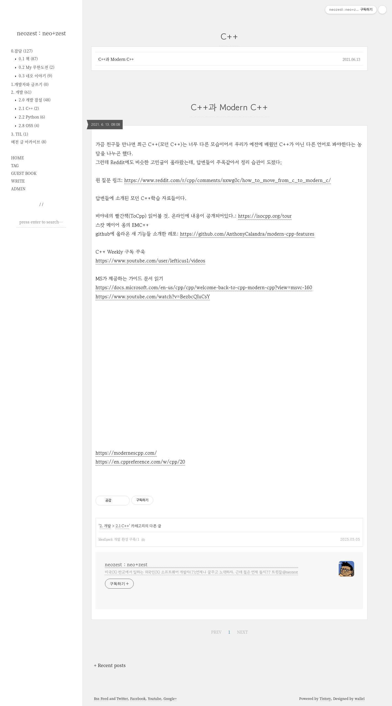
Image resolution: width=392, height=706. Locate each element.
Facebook (138, 698)
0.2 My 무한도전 (36, 67)
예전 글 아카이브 (28, 141)
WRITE (18, 181)
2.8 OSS (28, 125)
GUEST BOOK (23, 173)
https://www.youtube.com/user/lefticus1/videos (150, 260)
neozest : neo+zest (41, 33)
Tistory (325, 698)
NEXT (242, 632)
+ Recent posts (110, 665)
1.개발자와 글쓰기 (30, 84)
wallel (360, 698)
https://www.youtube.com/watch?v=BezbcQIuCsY (153, 296)
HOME (17, 157)
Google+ (170, 698)
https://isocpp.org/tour (265, 215)
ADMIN (18, 188)
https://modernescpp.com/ (126, 452)
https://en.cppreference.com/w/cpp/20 (140, 461)
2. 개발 (21, 92)
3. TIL (19, 134)
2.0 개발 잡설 (34, 99)
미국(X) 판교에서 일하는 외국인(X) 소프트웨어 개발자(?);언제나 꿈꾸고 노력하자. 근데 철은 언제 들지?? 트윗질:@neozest (201, 572)
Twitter (122, 698)
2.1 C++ (28, 108)
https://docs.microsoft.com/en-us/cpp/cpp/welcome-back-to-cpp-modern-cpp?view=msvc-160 (204, 287)
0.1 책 (28, 58)
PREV (216, 632)
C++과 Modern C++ (116, 59)
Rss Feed (101, 698)
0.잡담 (22, 51)
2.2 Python (31, 117)
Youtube (154, 698)
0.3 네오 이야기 (35, 75)
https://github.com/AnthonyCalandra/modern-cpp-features (247, 233)
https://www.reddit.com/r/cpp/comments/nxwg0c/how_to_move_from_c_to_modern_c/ (227, 180)
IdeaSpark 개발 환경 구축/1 (119, 539)
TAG (15, 165)
